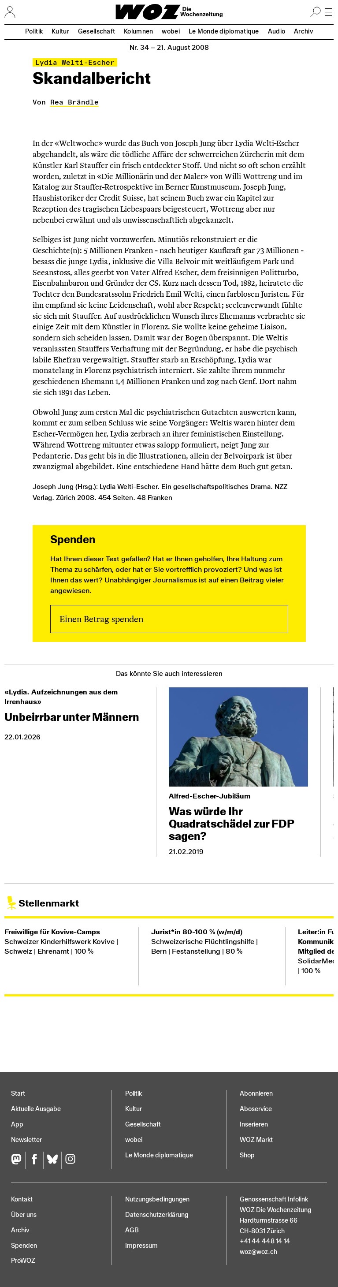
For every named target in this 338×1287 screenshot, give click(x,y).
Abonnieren (256, 1093)
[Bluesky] (52, 1160)
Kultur (60, 31)
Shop (247, 1155)
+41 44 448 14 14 (265, 1241)
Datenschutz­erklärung (156, 1215)
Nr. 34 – (169, 48)
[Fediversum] (18, 1160)
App (17, 1124)
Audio (276, 31)
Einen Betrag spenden (101, 619)
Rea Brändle (74, 102)
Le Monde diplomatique (224, 31)
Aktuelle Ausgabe (36, 1109)
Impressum (141, 1246)
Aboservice (256, 1109)
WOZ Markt (256, 1140)
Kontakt (22, 1199)
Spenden (24, 1246)
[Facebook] (34, 1160)
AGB (132, 1230)
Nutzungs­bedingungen (157, 1199)
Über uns (24, 1215)
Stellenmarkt (49, 903)
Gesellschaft (96, 31)
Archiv (303, 31)
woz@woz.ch (258, 1252)
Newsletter (26, 1140)
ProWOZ (23, 1261)
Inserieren (254, 1124)
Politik (34, 31)
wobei (170, 31)
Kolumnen (138, 31)
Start (18, 1093)
